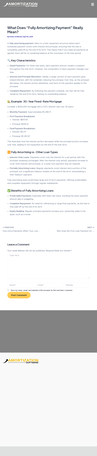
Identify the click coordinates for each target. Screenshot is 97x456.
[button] (92, 4)
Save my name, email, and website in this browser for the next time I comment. (42, 290)
